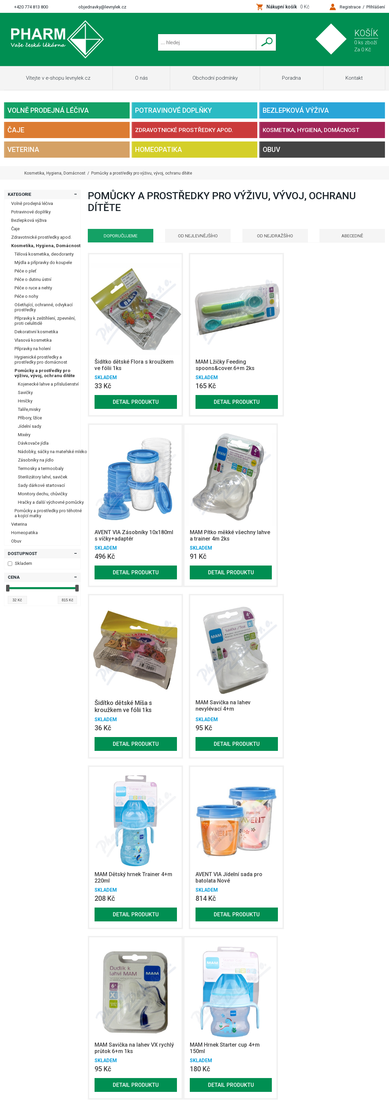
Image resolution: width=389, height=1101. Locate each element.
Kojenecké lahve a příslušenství (48, 384)
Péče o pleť (25, 270)
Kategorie (19, 194)
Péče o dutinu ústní (33, 279)
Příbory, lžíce (30, 417)
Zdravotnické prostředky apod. (184, 130)
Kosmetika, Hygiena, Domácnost (311, 130)
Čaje (15, 130)
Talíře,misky (29, 409)
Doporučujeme (120, 235)
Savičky (25, 392)
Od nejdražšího (275, 235)
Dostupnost (22, 553)
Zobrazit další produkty (340, 939)
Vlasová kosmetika (33, 340)
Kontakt (354, 78)
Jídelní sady (29, 426)
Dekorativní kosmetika (36, 331)
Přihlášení (375, 6)
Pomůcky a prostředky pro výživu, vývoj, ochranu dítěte (45, 373)
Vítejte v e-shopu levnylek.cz (58, 78)
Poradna (291, 78)
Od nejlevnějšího (198, 235)
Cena (14, 577)
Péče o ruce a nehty (33, 287)
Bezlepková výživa (296, 110)
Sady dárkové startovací (41, 485)
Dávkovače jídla (33, 443)
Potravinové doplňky (173, 110)
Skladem (20, 563)
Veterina (23, 150)
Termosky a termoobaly (40, 468)
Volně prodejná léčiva (48, 110)
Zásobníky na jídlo (36, 460)
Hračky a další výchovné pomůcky (51, 502)
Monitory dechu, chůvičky (42, 493)
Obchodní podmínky (215, 78)
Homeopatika (158, 150)
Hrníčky (25, 400)
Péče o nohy (26, 296)
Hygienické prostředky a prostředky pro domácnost (41, 360)
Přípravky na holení (33, 348)
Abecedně (352, 235)
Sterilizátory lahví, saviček (43, 476)
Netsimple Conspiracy (89, 1033)
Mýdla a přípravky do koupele (43, 262)
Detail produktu (135, 402)
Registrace (350, 6)
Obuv (271, 150)
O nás (141, 78)
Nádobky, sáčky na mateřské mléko (52, 451)
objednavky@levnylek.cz (102, 6)
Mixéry (24, 434)
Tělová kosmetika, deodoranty (44, 254)
